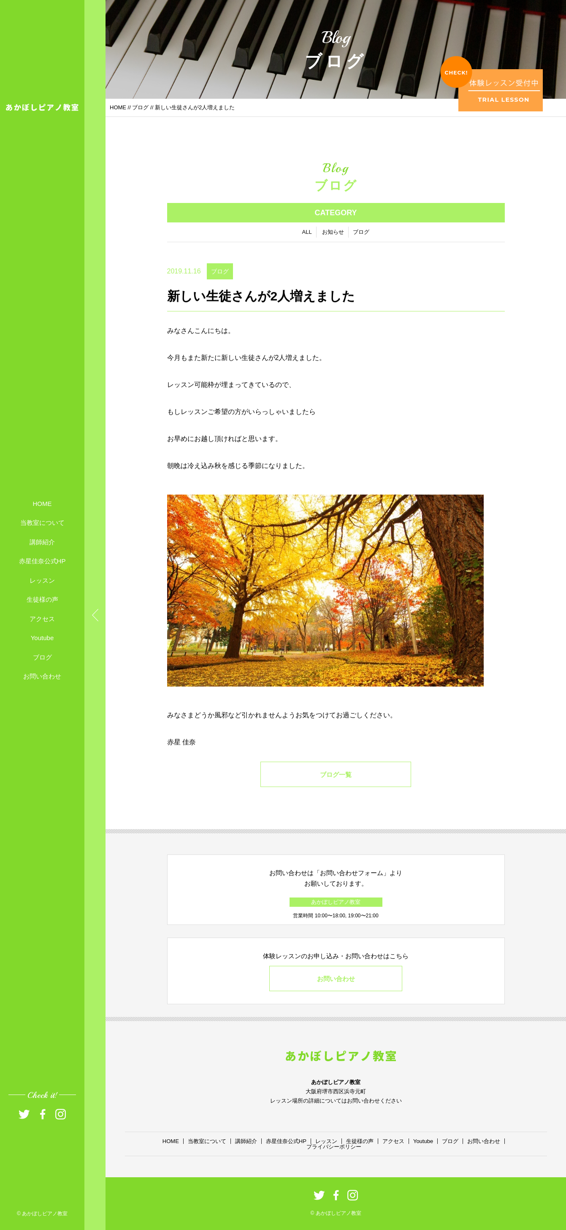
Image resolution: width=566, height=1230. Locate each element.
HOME (42, 503)
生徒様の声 (42, 599)
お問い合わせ (42, 676)
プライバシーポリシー (333, 1146)
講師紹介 (42, 541)
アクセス (42, 618)
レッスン (42, 580)
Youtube (42, 637)
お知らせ (333, 235)
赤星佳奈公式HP (42, 561)
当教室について (42, 522)
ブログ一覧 (336, 777)
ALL (307, 235)
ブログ (42, 656)
